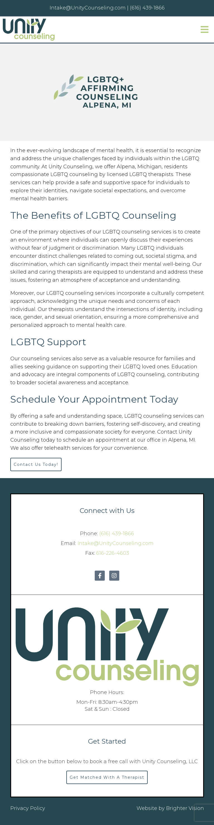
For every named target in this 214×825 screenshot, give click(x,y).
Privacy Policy (27, 808)
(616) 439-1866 (116, 533)
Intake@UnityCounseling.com (115, 543)
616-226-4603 (112, 553)
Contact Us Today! (36, 464)
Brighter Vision (185, 808)
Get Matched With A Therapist (107, 777)
